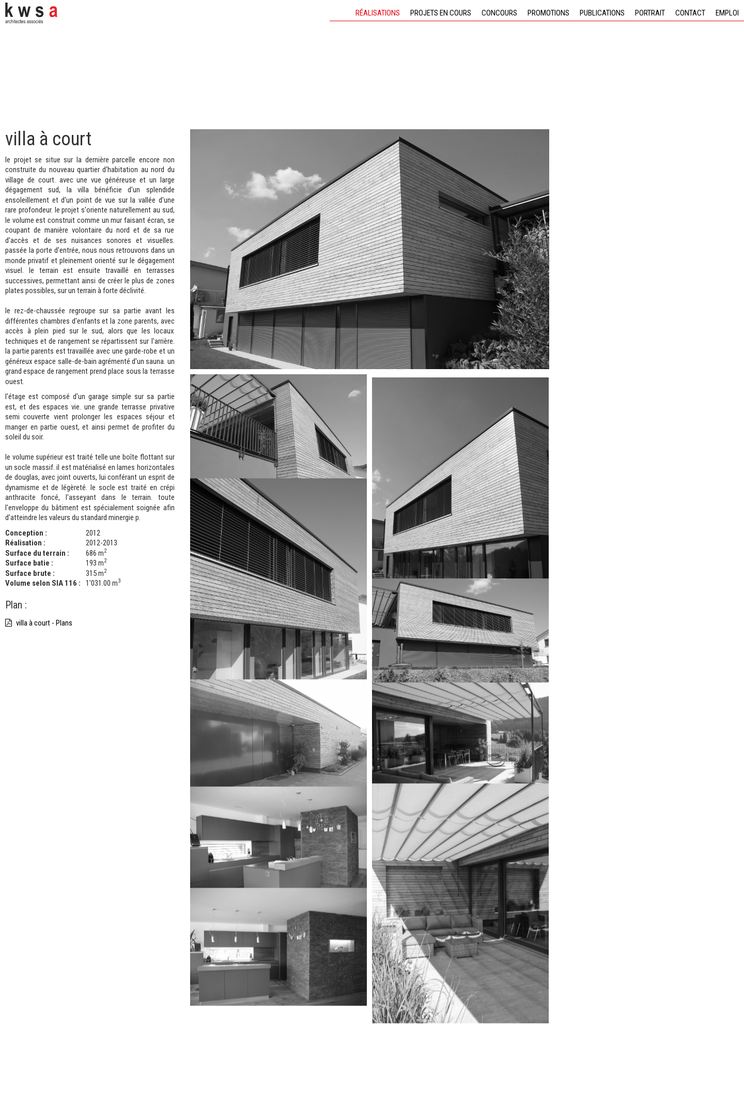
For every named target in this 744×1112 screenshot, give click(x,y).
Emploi (727, 13)
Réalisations (377, 13)
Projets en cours (440, 13)
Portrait (650, 13)
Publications (602, 13)
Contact (690, 13)
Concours (499, 13)
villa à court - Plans (38, 623)
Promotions (548, 13)
